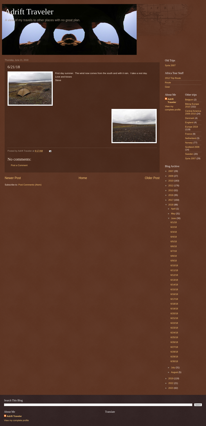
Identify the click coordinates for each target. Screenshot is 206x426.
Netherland (190, 138)
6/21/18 (174, 318)
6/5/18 (173, 241)
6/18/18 (174, 304)
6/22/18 (174, 323)
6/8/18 (173, 256)
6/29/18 (174, 356)
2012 (171, 185)
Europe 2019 (191, 127)
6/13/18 (174, 280)
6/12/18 (174, 275)
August (175, 372)
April (173, 208)
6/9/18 (173, 260)
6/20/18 (174, 313)
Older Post (152, 178)
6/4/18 (173, 237)
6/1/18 (173, 222)
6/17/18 (174, 299)
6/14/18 (174, 284)
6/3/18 (173, 232)
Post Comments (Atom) (29, 184)
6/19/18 (174, 308)
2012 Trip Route (173, 78)
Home (83, 178)
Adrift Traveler (29, 11)
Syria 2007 (170, 65)
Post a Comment (19, 165)
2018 (171, 204)
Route (168, 82)
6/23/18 (174, 328)
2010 (171, 180)
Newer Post (13, 178)
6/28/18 (174, 352)
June (173, 218)
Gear (167, 87)
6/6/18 (173, 246)
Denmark (189, 118)
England (189, 122)
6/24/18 (174, 332)
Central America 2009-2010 (193, 112)
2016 (171, 195)
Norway (189, 142)
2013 (171, 190)
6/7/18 (173, 251)
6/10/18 (174, 265)
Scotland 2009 (192, 147)
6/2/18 (173, 227)
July (173, 367)
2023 (171, 388)
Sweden (189, 154)
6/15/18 (174, 289)
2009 (171, 176)
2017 (171, 200)
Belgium (189, 99)
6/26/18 (174, 342)
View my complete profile (16, 420)
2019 (171, 378)
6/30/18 (174, 361)
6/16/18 (174, 294)
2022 (171, 383)
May (173, 213)
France (188, 134)
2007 (171, 171)
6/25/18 (174, 337)
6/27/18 (174, 347)
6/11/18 (174, 270)
